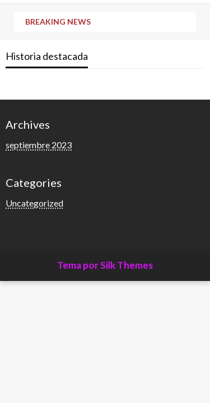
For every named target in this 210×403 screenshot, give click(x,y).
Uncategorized (34, 203)
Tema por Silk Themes (105, 265)
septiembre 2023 (39, 144)
